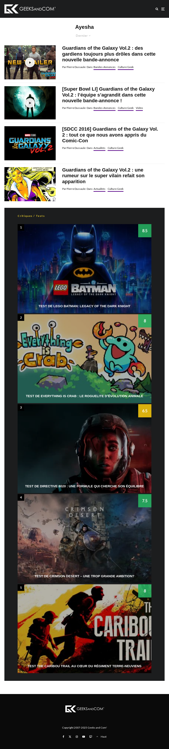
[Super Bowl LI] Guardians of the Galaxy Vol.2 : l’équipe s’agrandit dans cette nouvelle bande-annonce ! (108, 94)
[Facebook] (63, 736)
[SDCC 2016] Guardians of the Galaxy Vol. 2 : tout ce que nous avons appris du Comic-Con (110, 134)
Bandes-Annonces (105, 67)
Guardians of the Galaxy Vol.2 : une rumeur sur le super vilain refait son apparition (103, 175)
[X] (69, 736)
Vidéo (139, 108)
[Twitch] (90, 736)
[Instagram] (76, 736)
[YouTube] (83, 736)
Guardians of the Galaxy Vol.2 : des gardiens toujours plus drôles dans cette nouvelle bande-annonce (109, 53)
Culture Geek (126, 67)
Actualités (99, 148)
